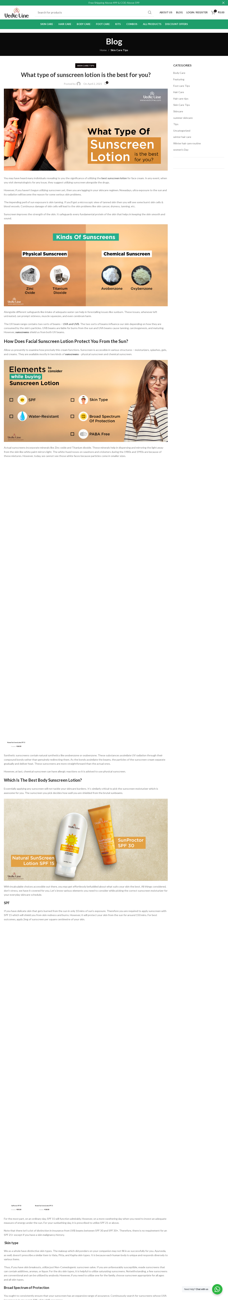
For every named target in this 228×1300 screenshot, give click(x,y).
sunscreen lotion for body (56, 1023)
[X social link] (17, 1049)
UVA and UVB (71, 325)
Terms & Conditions (15, 1246)
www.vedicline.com (58, 916)
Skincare (178, 113)
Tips (175, 126)
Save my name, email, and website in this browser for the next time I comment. (53, 1183)
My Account (86, 1227)
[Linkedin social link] (35, 1049)
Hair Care (178, 93)
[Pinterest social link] (26, 1049)
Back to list (85, 1071)
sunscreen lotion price (99, 1031)
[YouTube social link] (139, 1269)
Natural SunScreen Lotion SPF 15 (48, 896)
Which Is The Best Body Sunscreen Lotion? (43, 529)
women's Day (180, 151)
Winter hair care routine (187, 145)
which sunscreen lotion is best (25, 1039)
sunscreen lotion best (97, 1015)
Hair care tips (180, 100)
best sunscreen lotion (114, 180)
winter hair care (182, 138)
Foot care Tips (181, 87)
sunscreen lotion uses (133, 1031)
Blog (81, 1246)
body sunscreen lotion (63, 1015)
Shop (82, 1233)
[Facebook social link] (7, 1049)
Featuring (178, 81)
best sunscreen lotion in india (25, 1015)
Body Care (179, 74)
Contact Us (85, 1240)
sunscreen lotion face (21, 1023)
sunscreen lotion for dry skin (95, 1023)
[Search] (95, 13)
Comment (10, 1108)
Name (8, 1151)
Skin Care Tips (119, 51)
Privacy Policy (12, 1240)
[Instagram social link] (133, 1269)
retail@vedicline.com (53, 1249)
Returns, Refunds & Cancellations (15, 1254)
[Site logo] (18, 13)
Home (103, 51)
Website (9, 1167)
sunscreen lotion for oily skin (61, 1031)
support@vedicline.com (54, 1256)
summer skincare (183, 119)
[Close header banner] (223, 3)
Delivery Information (16, 1233)
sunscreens (22, 334)
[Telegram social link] (44, 1049)
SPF (7, 652)
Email (91, 1151)
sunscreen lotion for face (134, 1023)
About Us (9, 1227)
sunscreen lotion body (131, 1015)
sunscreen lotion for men (22, 1031)
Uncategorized (181, 132)
